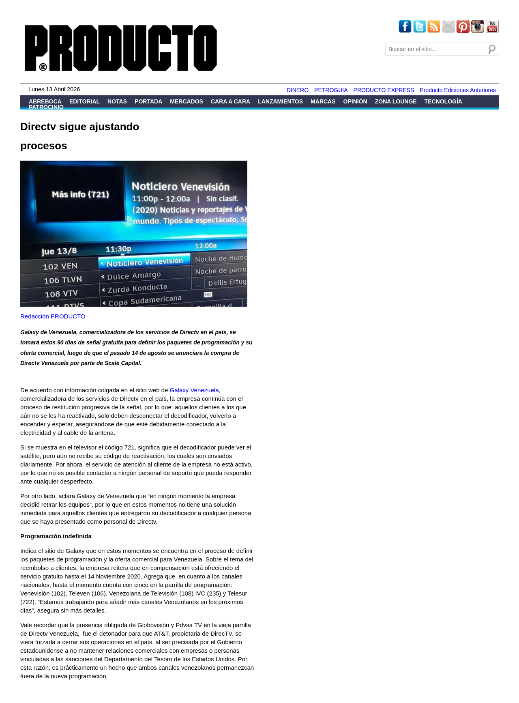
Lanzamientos (280, 101)
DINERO (298, 90)
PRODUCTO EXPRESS (384, 90)
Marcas (323, 101)
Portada (148, 101)
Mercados (186, 101)
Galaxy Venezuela (194, 390)
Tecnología (443, 101)
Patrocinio (46, 107)
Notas (117, 101)
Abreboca (45, 101)
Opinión (355, 101)
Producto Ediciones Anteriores (458, 90)
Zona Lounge (396, 101)
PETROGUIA (330, 90)
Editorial (84, 101)
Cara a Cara (230, 101)
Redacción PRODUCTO (53, 316)
